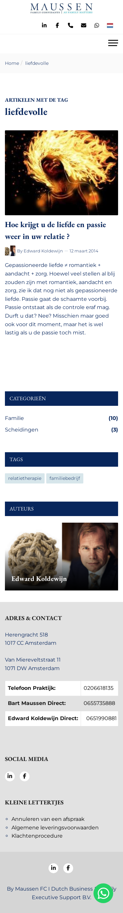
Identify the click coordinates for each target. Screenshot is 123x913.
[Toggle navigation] (113, 43)
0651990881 (101, 718)
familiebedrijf (65, 478)
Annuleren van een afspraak (48, 819)
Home (12, 63)
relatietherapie (24, 478)
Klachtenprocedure (37, 836)
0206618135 (98, 688)
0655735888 (99, 703)
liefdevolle (37, 63)
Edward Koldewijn (43, 250)
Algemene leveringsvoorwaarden (55, 827)
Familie (61, 418)
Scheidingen (61, 430)
